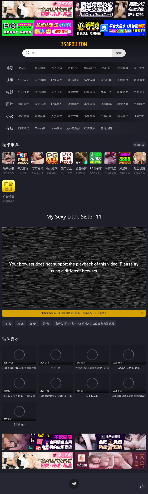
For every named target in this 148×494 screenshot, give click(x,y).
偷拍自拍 (40, 92)
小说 (9, 116)
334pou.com (74, 44)
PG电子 (23, 68)
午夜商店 (40, 128)
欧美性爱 (73, 92)
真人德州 (40, 68)
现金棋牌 (122, 68)
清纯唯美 (106, 104)
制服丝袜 (89, 92)
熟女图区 (122, 104)
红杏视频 (89, 128)
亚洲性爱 (23, 92)
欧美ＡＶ (56, 80)
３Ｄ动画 (73, 80)
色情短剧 (106, 128)
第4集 (46, 323)
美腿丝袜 (89, 104)
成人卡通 (56, 92)
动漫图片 (73, 104)
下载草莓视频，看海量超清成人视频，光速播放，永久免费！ (92, 313)
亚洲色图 (40, 104)
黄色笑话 (122, 116)
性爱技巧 (139, 116)
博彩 (9, 67)
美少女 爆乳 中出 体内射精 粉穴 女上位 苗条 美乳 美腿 (85, 323)
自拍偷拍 (40, 80)
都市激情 (23, 116)
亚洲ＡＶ (23, 80)
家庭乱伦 (40, 116)
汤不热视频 (73, 128)
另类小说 (106, 116)
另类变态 (139, 92)
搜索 (119, 53)
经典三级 (106, 92)
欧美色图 (56, 104)
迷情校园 (89, 116)
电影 (9, 92)
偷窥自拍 (23, 104)
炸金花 (106, 68)
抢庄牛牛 (139, 68)
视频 (9, 79)
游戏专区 (73, 68)
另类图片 (139, 104)
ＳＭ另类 (139, 80)
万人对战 (56, 68)
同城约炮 (23, 128)
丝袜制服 (106, 80)
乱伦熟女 (122, 92)
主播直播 (122, 80)
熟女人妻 (89, 80)
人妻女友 (56, 116)
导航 (9, 128)
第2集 (20, 323)
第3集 (33, 323)
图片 (9, 104)
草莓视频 (56, 128)
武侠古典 (73, 116)
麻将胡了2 (89, 68)
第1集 (8, 323)
